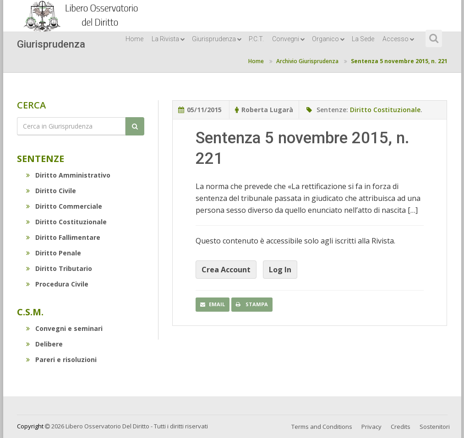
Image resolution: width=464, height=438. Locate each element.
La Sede (363, 39)
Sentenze (40, 158)
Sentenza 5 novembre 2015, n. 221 (399, 61)
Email (212, 304)
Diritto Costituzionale (66, 221)
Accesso (398, 39)
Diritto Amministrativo (68, 175)
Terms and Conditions (321, 426)
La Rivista (168, 39)
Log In (280, 270)
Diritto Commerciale (64, 206)
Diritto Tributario (59, 268)
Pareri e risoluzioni (61, 359)
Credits (400, 426)
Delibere (44, 344)
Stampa (252, 304)
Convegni (288, 39)
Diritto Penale (53, 253)
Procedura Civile (57, 284)
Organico (328, 39)
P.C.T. (256, 39)
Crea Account (226, 270)
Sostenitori (435, 426)
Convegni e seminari (64, 328)
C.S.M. (30, 312)
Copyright (30, 426)
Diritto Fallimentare (63, 237)
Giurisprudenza (217, 39)
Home (134, 39)
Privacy (371, 426)
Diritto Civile (51, 190)
